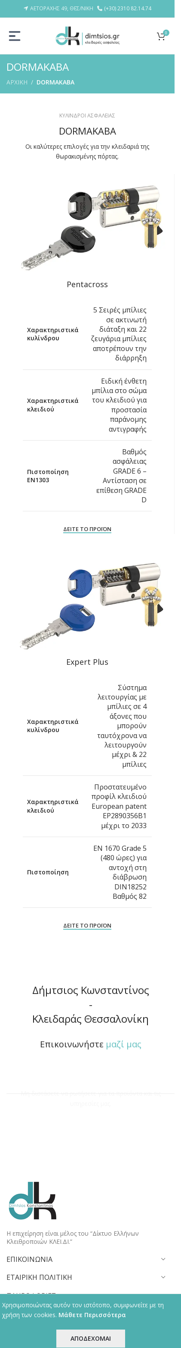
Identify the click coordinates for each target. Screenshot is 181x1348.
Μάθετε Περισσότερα (92, 1315)
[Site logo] (87, 35)
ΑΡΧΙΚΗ (17, 82)
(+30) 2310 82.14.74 (127, 8)
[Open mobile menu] (14, 36)
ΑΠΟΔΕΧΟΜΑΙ (91, 1338)
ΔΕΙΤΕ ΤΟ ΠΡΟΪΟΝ (87, 529)
